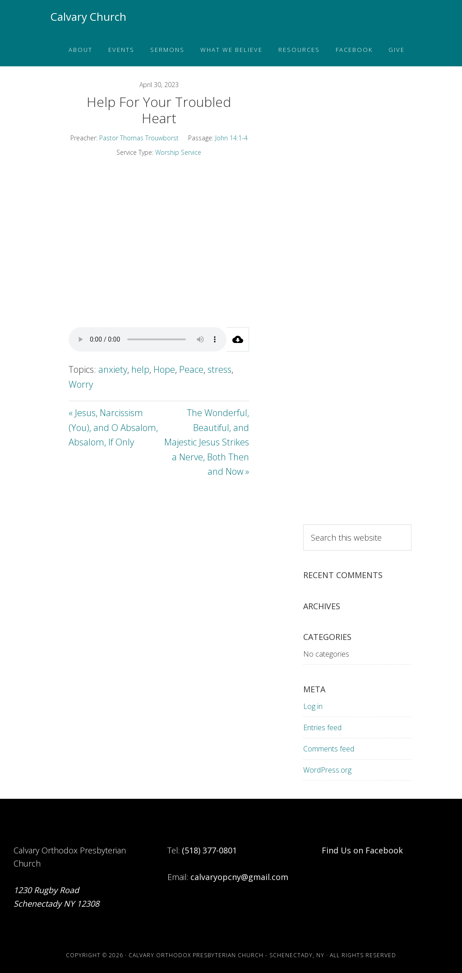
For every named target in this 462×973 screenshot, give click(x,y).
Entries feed (322, 727)
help (140, 369)
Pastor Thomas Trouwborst (139, 138)
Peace (191, 369)
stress (219, 369)
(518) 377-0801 (209, 850)
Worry (81, 384)
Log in (313, 706)
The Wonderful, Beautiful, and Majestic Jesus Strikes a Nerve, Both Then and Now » (206, 442)
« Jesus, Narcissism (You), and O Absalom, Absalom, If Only (113, 427)
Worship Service (178, 152)
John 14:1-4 (231, 138)
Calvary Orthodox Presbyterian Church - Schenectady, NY (226, 955)
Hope (164, 369)
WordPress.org (327, 770)
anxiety (112, 369)
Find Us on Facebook (362, 850)
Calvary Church (88, 16)
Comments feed (328, 749)
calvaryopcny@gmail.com (239, 876)
